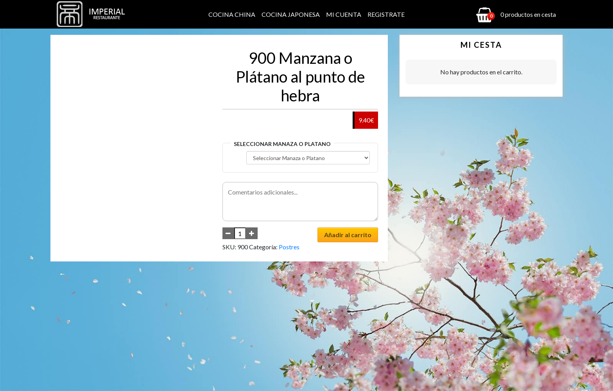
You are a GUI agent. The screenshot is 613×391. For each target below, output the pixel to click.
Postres (289, 246)
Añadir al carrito (347, 234)
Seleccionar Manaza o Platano (282, 144)
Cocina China (231, 14)
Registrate (386, 14)
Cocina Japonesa (291, 14)
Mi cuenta (343, 14)
